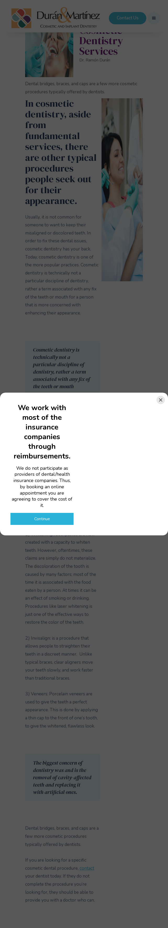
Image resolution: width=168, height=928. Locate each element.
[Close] (160, 400)
